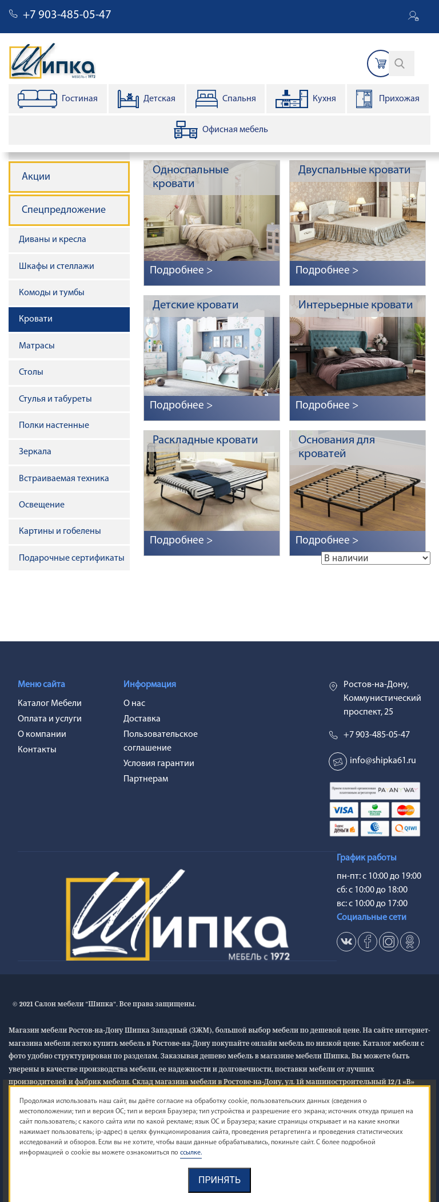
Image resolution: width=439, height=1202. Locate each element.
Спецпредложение (64, 210)
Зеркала (35, 452)
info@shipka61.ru (383, 760)
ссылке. (191, 1152)
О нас (134, 703)
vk (346, 941)
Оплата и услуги (50, 719)
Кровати (36, 319)
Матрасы (37, 346)
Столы (31, 372)
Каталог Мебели (50, 703)
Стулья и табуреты (55, 399)
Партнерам (145, 779)
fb (367, 941)
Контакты (37, 750)
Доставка (142, 719)
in (388, 941)
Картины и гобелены (60, 531)
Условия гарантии (158, 763)
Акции (36, 177)
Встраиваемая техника (64, 478)
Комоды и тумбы (52, 292)
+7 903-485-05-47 (67, 15)
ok (410, 941)
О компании (42, 734)
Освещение (42, 505)
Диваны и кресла (52, 239)
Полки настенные (54, 425)
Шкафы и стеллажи (56, 266)
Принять (219, 1180)
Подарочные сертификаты (72, 558)
